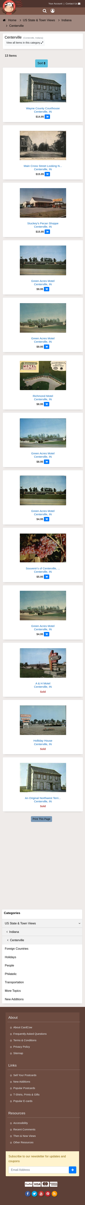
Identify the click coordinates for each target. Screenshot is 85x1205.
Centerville (14, 940)
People (9, 965)
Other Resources (23, 1142)
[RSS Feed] (54, 1193)
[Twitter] (34, 1193)
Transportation (14, 982)
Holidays (10, 957)
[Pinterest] (47, 1193)
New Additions (14, 999)
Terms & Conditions (24, 1040)
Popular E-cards (22, 1101)
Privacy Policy (21, 1046)
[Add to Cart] (47, 116)
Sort (42, 63)
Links (12, 1065)
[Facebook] (27, 1193)
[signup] (72, 1169)
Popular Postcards (24, 1088)
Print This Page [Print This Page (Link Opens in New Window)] (41, 818)
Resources (16, 1113)
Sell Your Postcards (24, 1075)
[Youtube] (41, 1193)
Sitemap (18, 1053)
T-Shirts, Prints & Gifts (26, 1094)
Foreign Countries (16, 948)
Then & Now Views (24, 1135)
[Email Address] (39, 1169)
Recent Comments (24, 1129)
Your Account (55, 3)
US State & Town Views (42, 923)
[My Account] (53, 10)
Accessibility (20, 1123)
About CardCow (22, 1027)
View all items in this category (24, 42)
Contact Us (71, 3)
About (13, 1017)
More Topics (13, 990)
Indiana (12, 931)
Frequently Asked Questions (30, 1033)
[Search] (45, 10)
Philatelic (11, 974)
